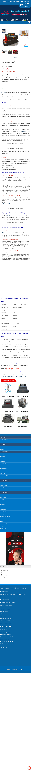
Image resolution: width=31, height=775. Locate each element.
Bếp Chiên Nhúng (3, 596)
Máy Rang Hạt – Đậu (3, 623)
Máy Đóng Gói (2, 553)
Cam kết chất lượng (3, 715)
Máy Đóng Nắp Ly (3, 613)
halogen (24, 131)
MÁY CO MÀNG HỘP (5, 253)
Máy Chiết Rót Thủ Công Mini (5, 541)
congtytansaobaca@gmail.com (10, 469)
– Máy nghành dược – (4, 579)
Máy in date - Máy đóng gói (5, 731)
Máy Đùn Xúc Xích (3, 618)
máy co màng (9, 290)
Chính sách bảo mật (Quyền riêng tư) (7, 720)
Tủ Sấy (1, 620)
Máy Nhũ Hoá (2, 546)
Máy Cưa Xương (3, 608)
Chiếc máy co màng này (7, 332)
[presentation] (3, 38)
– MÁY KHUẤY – (3, 543)
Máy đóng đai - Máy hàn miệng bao (6, 729)
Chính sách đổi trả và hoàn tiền (5, 717)
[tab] (3, 88)
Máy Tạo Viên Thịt (3, 625)
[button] (29, 768)
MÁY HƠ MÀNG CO (5, 254)
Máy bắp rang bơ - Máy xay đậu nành (7, 736)
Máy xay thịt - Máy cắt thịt (4, 738)
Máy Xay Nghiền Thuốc (4, 587)
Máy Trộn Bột (2, 601)
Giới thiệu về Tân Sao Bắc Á (5, 708)
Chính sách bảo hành (4, 710)
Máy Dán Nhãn (2, 558)
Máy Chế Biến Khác (3, 594)
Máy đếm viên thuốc (3, 589)
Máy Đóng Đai (2, 570)
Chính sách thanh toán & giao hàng (6, 713)
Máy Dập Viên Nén (3, 582)
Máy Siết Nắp (2, 572)
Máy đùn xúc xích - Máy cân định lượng (7, 743)
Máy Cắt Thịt (2, 606)
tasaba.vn (14, 470)
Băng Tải (1, 577)
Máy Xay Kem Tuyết (3, 630)
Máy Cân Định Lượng (3, 565)
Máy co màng (3, 92)
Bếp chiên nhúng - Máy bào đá (5, 733)
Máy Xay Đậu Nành (3, 611)
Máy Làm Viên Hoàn (3, 584)
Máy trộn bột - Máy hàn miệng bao (6, 740)
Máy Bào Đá (2, 599)
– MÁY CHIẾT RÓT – (3, 536)
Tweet (15, 57)
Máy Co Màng (2, 555)
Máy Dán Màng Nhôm (3, 567)
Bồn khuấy (2, 548)
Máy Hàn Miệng (2, 560)
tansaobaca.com (8, 470)
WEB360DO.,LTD (20, 768)
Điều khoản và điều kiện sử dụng (6, 722)
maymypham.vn (20, 470)
